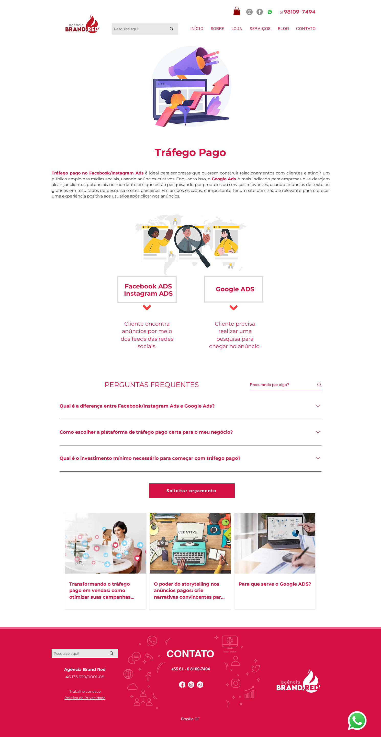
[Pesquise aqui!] (136, 29)
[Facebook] (259, 12)
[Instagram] (249, 12)
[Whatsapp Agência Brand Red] (357, 720)
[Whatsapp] (270, 12)
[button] (236, 11)
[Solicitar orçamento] (192, 490)
